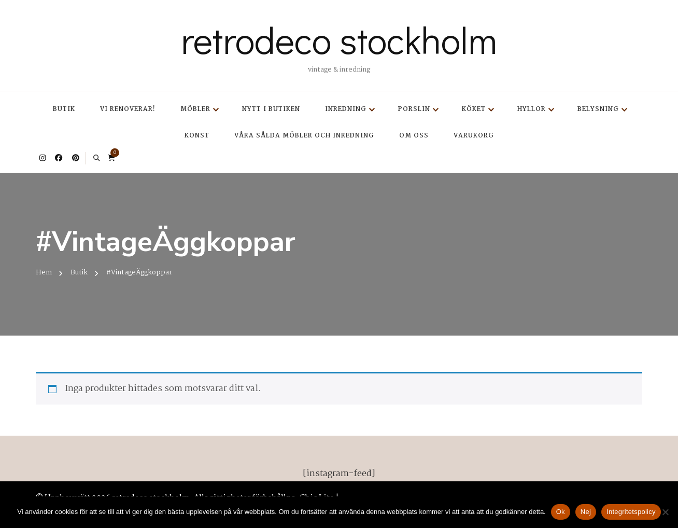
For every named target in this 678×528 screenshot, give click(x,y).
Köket (474, 109)
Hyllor (531, 109)
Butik (64, 109)
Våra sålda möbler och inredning (304, 136)
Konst (197, 136)
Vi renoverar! (128, 109)
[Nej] (665, 512)
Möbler (195, 109)
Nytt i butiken (271, 109)
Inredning (345, 109)
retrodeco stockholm (339, 39)
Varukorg (474, 136)
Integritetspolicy (631, 512)
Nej (586, 512)
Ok (560, 512)
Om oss (414, 136)
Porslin (414, 109)
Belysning (598, 109)
